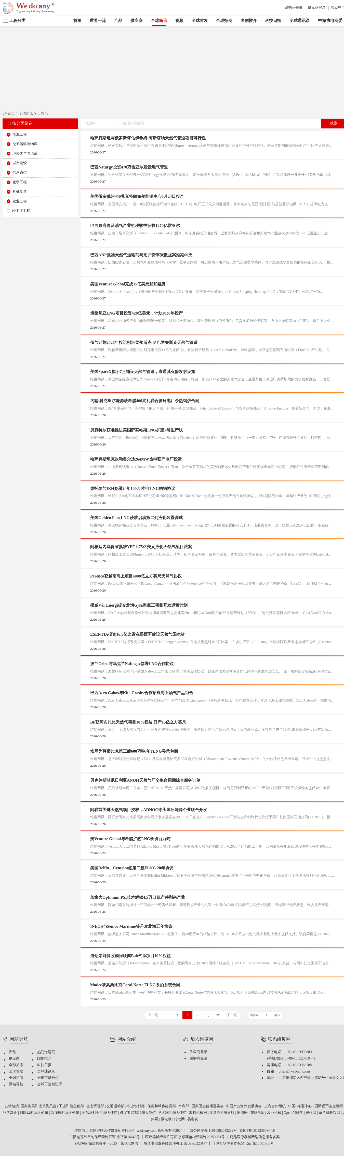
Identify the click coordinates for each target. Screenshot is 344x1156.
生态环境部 (95, 1106)
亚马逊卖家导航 (222, 1113)
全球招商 (224, 21)
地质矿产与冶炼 (24, 154)
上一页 (153, 1015)
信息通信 (19, 173)
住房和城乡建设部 (162, 1106)
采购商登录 (293, 8)
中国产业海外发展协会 (244, 1106)
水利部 (184, 1106)
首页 (77, 21)
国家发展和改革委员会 (39, 1106)
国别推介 (249, 21)
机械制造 (19, 192)
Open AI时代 (294, 1113)
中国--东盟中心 (300, 1106)
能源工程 (19, 135)
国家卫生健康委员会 (208, 1106)
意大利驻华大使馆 (173, 1113)
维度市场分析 (48, 1078)
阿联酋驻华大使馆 (34, 1113)
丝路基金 (10, 1113)
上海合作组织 (275, 1106)
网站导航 (16, 1084)
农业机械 (274, 1113)
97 (218, 1015)
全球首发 (200, 21)
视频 (179, 21)
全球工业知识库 (49, 1084)
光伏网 (311, 1113)
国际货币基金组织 (329, 1106)
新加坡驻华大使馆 (65, 1113)
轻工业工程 (21, 211)
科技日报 (273, 21)
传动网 (180, 1119)
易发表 (192, 1119)
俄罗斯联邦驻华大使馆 (138, 1113)
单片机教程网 (330, 1113)
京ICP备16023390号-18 (257, 1131)
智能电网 (258, 1113)
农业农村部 (136, 1106)
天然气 (42, 114)
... (208, 1015)
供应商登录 (317, 8)
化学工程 (19, 182)
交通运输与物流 (24, 144)
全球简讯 (159, 22)
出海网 (243, 1113)
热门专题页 (46, 1052)
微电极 (167, 1119)
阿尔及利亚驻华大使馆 (100, 1113)
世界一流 (98, 21)
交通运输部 (116, 1106)
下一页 (232, 1015)
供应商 (136, 21)
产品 (118, 21)
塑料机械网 (198, 1113)
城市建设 (19, 163)
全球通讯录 (299, 21)
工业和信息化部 (72, 1106)
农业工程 (19, 201)
